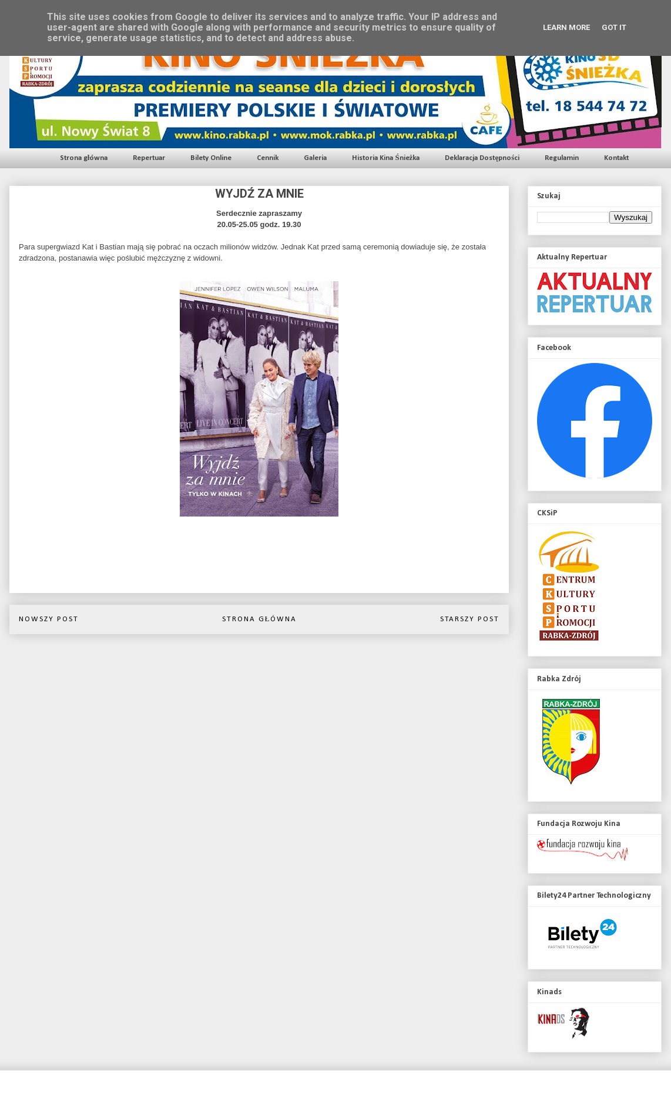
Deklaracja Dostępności (482, 158)
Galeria (315, 158)
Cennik (268, 158)
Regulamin (562, 158)
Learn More (566, 27)
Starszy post (469, 619)
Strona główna (84, 158)
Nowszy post (49, 619)
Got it (614, 27)
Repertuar (149, 158)
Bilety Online (211, 158)
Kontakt (616, 158)
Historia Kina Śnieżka (386, 158)
